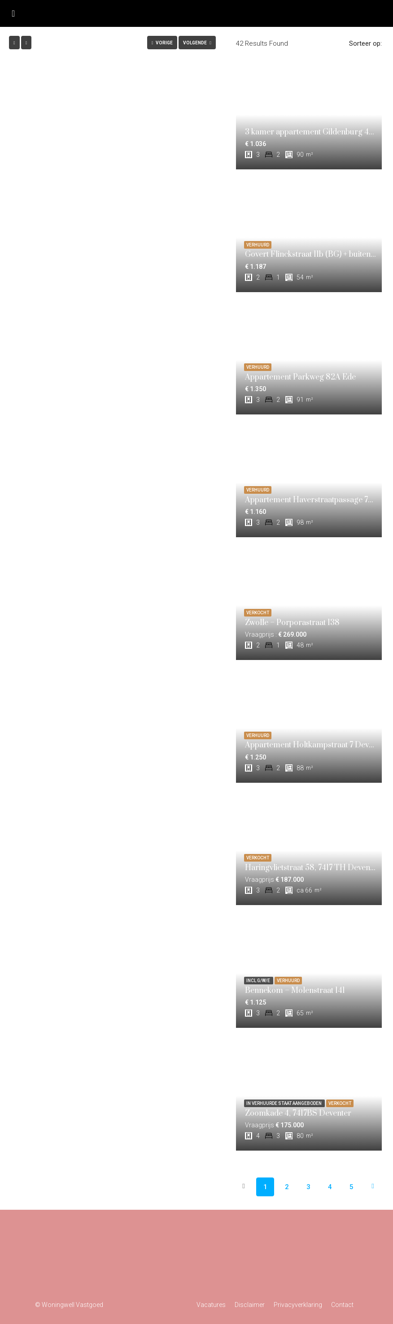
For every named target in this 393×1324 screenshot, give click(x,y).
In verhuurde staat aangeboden (284, 1103)
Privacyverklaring (298, 1304)
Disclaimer (250, 1304)
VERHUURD (257, 244)
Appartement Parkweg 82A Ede (300, 377)
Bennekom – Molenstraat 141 (295, 991)
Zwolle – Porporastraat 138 (292, 623)
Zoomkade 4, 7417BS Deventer (298, 1113)
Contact (342, 1304)
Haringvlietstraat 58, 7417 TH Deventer (312, 868)
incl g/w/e (258, 980)
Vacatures (211, 1304)
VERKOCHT (257, 612)
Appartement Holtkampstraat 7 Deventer (316, 745)
